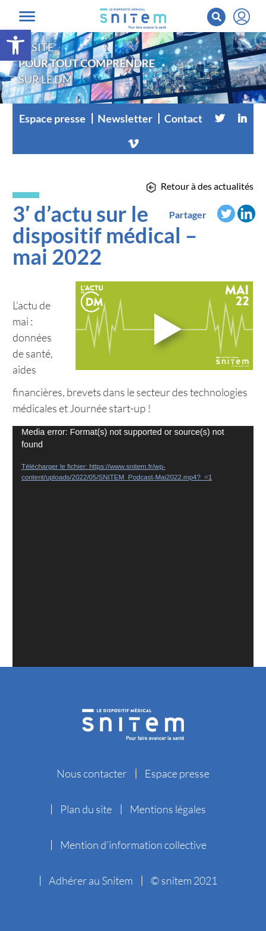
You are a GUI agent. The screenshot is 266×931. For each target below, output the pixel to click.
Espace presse (52, 118)
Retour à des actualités (207, 186)
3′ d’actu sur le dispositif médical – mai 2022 (104, 234)
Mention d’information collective (133, 844)
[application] (133, 546)
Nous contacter (92, 773)
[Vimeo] (133, 142)
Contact (183, 118)
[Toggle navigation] (27, 16)
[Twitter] (219, 118)
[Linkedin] (242, 118)
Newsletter (125, 118)
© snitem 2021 (184, 880)
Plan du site (86, 809)
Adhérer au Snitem (91, 880)
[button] (15, 45)
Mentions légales (168, 809)
